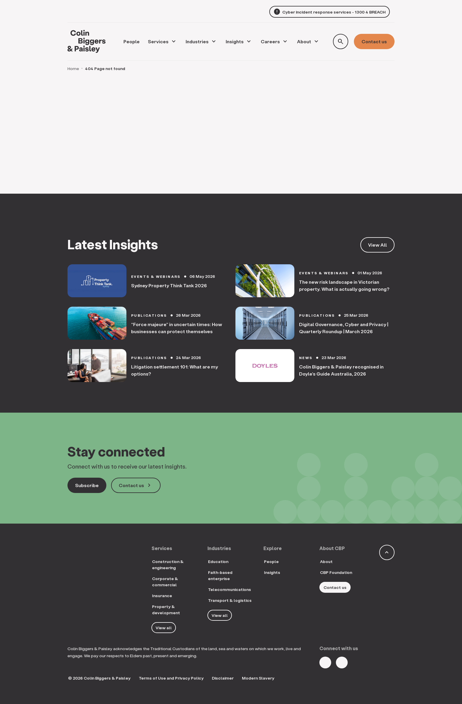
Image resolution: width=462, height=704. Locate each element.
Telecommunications (229, 589)
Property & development (166, 609)
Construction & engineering (168, 564)
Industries (197, 41)
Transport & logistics (230, 600)
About (304, 41)
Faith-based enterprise (220, 575)
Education (218, 561)
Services (158, 41)
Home (73, 68)
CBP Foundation (336, 572)
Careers (270, 41)
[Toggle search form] (340, 41)
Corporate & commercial (165, 581)
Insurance (162, 595)
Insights (235, 41)
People (271, 561)
